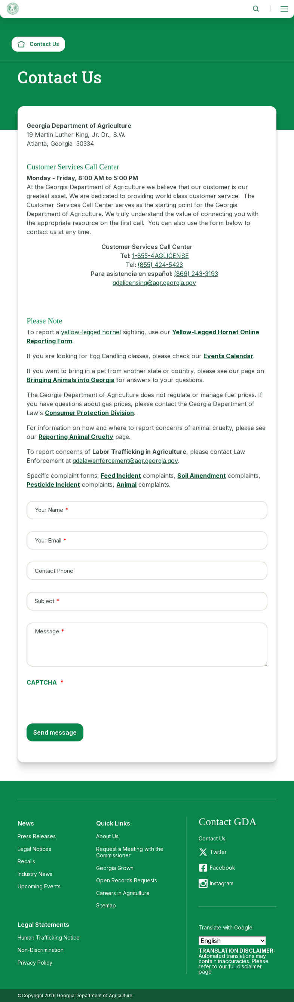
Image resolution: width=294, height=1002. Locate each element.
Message (47, 631)
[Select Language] (232, 940)
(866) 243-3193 (196, 273)
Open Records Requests (126, 880)
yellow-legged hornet (91, 332)
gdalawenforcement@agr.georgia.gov (125, 460)
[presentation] (83, 699)
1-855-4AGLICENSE (160, 255)
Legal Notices (34, 849)
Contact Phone (54, 570)
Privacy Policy (35, 962)
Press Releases (37, 836)
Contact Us (212, 838)
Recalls (26, 861)
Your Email (48, 540)
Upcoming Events (39, 886)
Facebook (222, 867)
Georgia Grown (115, 868)
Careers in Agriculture (123, 893)
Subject (44, 601)
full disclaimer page (230, 969)
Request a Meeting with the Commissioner (129, 852)
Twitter (218, 852)
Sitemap (106, 905)
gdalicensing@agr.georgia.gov (154, 282)
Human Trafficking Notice (49, 937)
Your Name (49, 510)
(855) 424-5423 (160, 264)
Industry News (35, 874)
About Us (107, 836)
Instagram (221, 883)
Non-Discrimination (41, 950)
